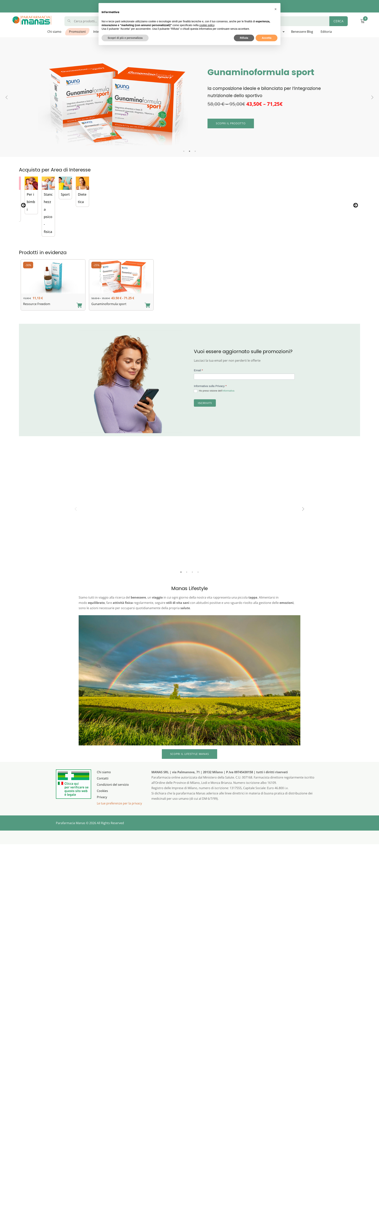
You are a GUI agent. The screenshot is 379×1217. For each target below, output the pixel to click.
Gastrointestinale (159, 238)
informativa (228, 397)
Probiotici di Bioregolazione (228, 238)
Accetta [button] (266, 37)
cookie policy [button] (206, 25)
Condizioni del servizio (113, 791)
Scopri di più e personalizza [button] (125, 37)
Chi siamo (54, 32)
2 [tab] (189, 151)
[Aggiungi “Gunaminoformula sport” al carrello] (147, 312)
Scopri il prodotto (231, 123)
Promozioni (77, 32)
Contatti (102, 785)
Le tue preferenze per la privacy (119, 809)
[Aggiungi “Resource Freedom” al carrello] (79, 312)
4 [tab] (198, 578)
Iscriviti (205, 409)
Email (198, 376)
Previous (7, 97)
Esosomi (91, 238)
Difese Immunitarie (282, 238)
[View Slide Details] (50, 205)
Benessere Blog (302, 32)
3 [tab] (195, 151)
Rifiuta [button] (244, 37)
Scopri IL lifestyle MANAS (189, 760)
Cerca (339, 21)
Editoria (326, 32)
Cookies (102, 797)
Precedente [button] (24, 209)
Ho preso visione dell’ (214, 397)
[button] (276, 9)
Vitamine (31, 238)
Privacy (102, 803)
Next (372, 97)
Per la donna (337, 238)
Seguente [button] (355, 209)
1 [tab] (184, 151)
